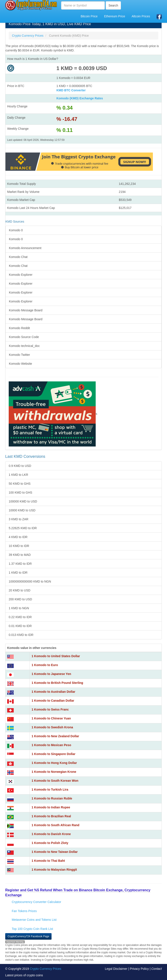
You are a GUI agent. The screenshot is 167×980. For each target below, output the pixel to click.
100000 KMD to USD (23, 501)
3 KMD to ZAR (18, 519)
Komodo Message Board (25, 310)
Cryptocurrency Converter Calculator (36, 902)
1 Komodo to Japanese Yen (51, 674)
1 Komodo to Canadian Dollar (53, 700)
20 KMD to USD (19, 590)
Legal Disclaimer (116, 968)
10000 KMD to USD (22, 510)
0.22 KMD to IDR (20, 617)
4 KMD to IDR (18, 537)
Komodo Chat (18, 257)
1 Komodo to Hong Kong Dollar (54, 763)
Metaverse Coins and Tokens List (34, 919)
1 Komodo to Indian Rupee (51, 807)
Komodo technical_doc (24, 346)
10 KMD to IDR (19, 546)
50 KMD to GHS (19, 483)
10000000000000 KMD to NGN (30, 581)
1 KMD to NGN (19, 608)
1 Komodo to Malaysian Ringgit (54, 869)
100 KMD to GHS (20, 492)
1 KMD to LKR (18, 474)
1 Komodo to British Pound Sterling (57, 683)
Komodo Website (20, 363)
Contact (156, 968)
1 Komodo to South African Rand (55, 825)
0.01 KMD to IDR (20, 626)
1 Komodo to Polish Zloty (50, 843)
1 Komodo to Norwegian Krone (54, 771)
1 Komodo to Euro (45, 665)
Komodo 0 (16, 230)
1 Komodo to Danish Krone (51, 834)
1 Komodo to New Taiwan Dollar (55, 852)
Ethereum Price (114, 16)
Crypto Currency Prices (45, 968)
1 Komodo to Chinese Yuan (51, 718)
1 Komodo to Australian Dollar (53, 691)
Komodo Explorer (20, 274)
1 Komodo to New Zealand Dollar (55, 736)
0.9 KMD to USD (20, 466)
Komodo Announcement (25, 248)
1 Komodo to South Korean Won (55, 780)
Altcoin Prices (141, 16)
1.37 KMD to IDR (20, 563)
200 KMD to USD (20, 599)
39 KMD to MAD (20, 554)
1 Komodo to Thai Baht (48, 860)
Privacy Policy (139, 968)
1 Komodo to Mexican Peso (51, 745)
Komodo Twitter (19, 354)
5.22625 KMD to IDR (23, 528)
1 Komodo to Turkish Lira (50, 789)
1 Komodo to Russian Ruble (52, 798)
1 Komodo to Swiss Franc (50, 709)
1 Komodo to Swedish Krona (52, 727)
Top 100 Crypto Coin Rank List (32, 929)
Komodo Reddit (19, 328)
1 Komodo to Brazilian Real (51, 816)
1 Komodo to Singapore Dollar (53, 754)
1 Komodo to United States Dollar (56, 656)
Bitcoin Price (89, 16)
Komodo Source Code (24, 337)
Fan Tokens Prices (24, 911)
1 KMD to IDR (18, 572)
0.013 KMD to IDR (21, 635)
